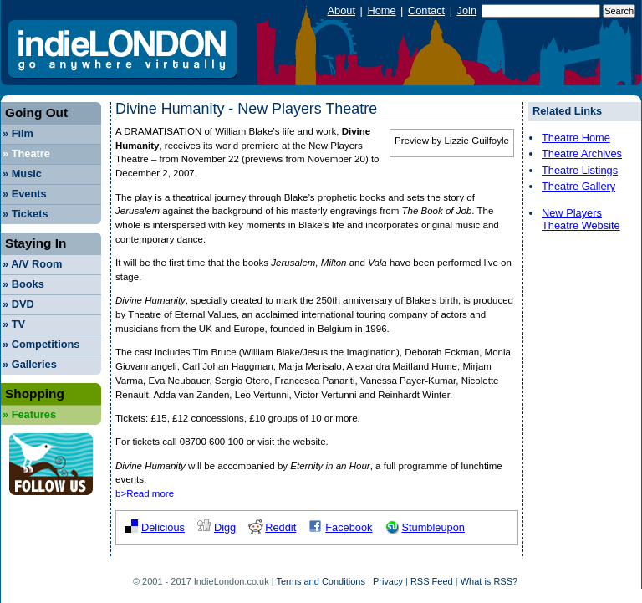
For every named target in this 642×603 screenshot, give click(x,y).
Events (25, 193)
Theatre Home (576, 137)
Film (18, 133)
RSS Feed (431, 581)
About (341, 10)
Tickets (25, 213)
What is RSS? (489, 581)
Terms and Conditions (321, 581)
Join (466, 10)
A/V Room (32, 264)
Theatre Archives (582, 153)
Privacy (388, 581)
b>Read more (144, 493)
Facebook (348, 527)
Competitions (41, 344)
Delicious (163, 527)
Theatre (26, 153)
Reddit (280, 527)
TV (14, 324)
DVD (18, 304)
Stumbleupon (432, 527)
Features (29, 414)
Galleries (30, 364)
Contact (426, 10)
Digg (225, 527)
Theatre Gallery (578, 186)
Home (381, 10)
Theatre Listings (580, 170)
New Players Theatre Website (581, 219)
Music (22, 173)
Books (23, 284)
